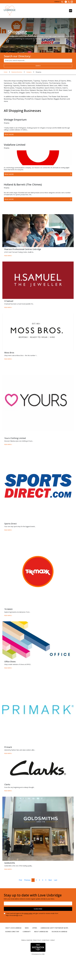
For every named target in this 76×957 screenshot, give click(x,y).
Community (27, 931)
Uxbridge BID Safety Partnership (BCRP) (54, 928)
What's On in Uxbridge (13, 928)
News (27, 928)
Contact (57, 1)
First (20, 880)
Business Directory (17, 72)
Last (55, 880)
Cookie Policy (46, 940)
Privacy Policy (37, 940)
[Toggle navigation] (70, 10)
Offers (34, 928)
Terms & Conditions (27, 940)
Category (29, 72)
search (38, 66)
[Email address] (38, 903)
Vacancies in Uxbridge (59, 931)
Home (6, 72)
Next (50, 880)
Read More (9, 134)
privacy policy (28, 913)
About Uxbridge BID (41, 931)
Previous (27, 880)
